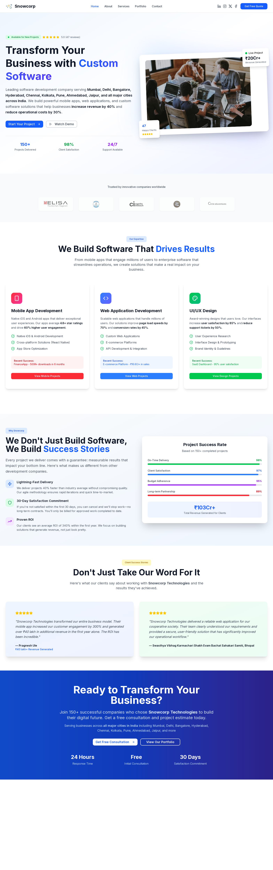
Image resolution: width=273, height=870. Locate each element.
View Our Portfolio (160, 742)
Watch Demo (61, 124)
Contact (157, 6)
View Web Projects (136, 375)
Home (95, 6)
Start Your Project (24, 124)
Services (123, 6)
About (108, 6)
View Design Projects (226, 375)
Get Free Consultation (115, 742)
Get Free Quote (254, 6)
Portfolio (140, 6)
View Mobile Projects (47, 375)
